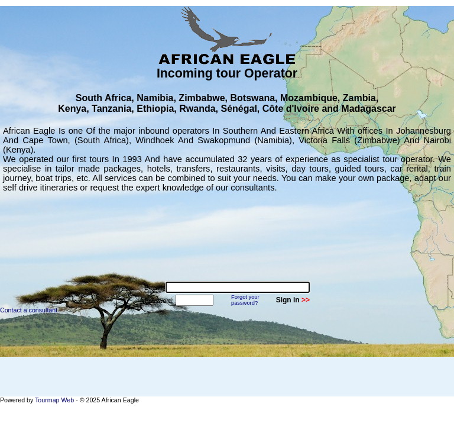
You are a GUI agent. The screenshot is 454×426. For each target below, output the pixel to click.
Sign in (288, 300)
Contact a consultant (28, 310)
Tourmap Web (54, 400)
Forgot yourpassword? (245, 300)
